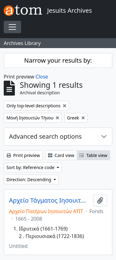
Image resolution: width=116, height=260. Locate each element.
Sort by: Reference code (30, 167)
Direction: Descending (29, 179)
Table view (93, 155)
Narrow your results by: (58, 60)
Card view (61, 155)
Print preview (23, 155)
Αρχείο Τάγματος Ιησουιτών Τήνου (50, 200)
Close (42, 76)
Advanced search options (45, 136)
